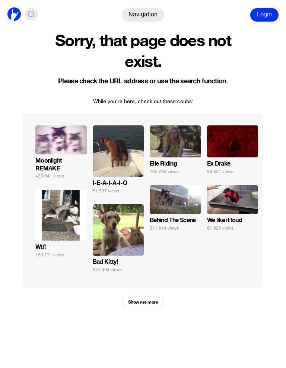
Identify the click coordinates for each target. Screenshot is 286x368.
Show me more (143, 302)
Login (264, 14)
